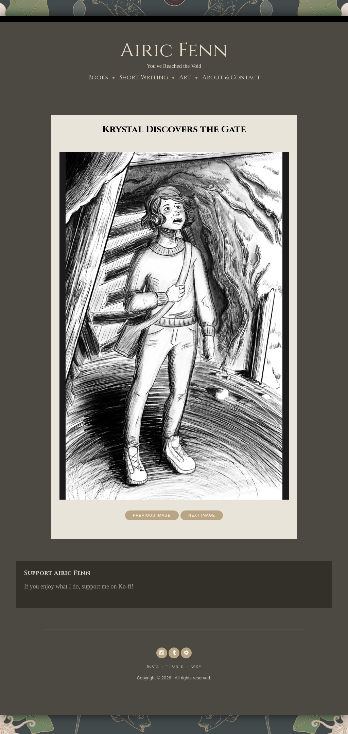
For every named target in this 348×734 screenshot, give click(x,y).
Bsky (197, 668)
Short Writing (143, 77)
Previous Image (150, 516)
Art (185, 77)
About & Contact (231, 77)
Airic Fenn (174, 50)
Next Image (203, 516)
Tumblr (175, 668)
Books (98, 77)
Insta (152, 668)
